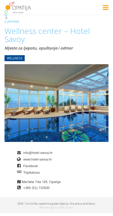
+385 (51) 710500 (36, 188)
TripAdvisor (31, 172)
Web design (46, 207)
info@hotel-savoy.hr (37, 152)
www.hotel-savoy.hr (37, 159)
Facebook (30, 166)
